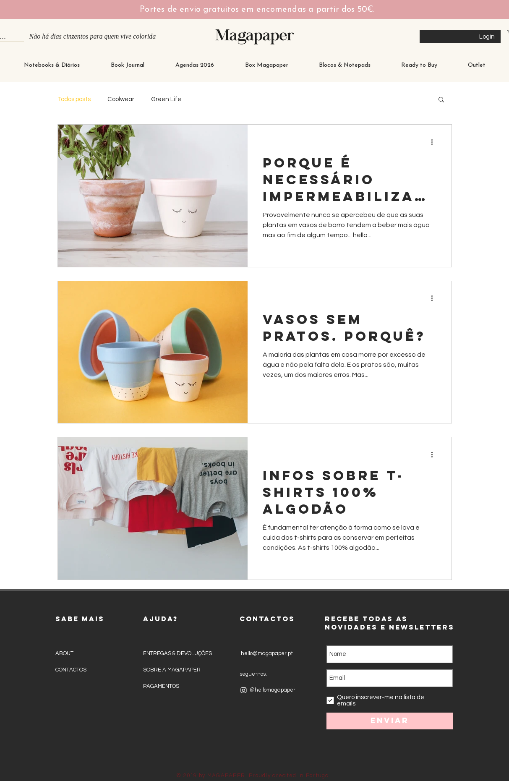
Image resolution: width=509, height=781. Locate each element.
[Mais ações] (435, 142)
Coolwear (120, 99)
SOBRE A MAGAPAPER (172, 670)
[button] (441, 100)
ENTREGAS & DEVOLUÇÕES (177, 653)
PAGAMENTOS (161, 686)
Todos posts (74, 99)
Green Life (166, 99)
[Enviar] (389, 721)
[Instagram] (244, 690)
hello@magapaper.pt (266, 653)
